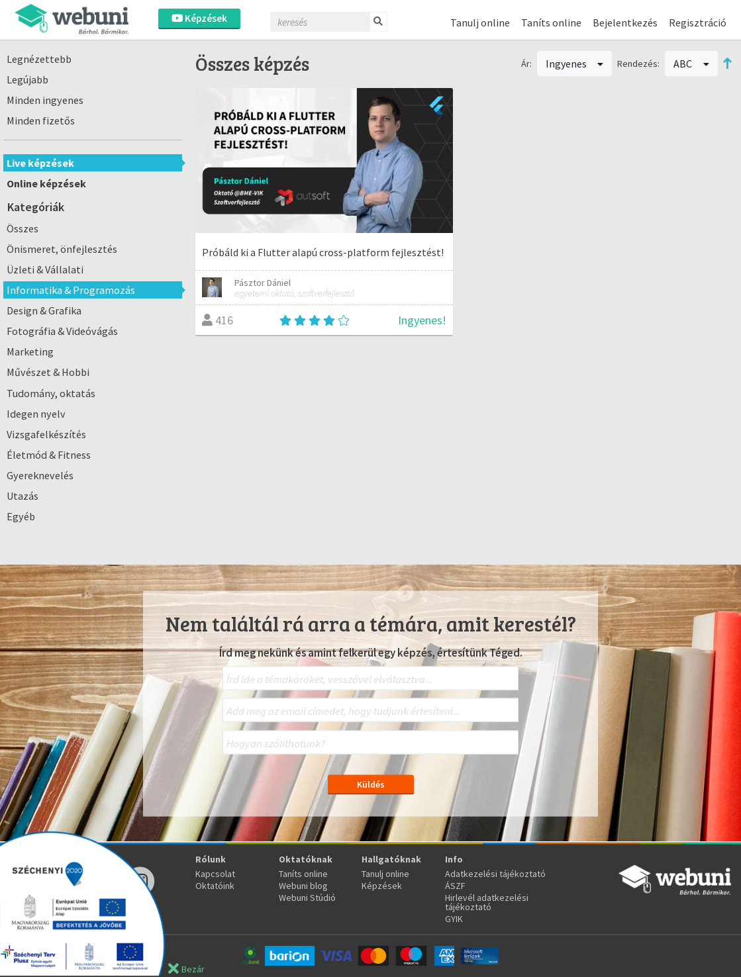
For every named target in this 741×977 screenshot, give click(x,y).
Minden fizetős (41, 120)
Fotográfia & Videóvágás (62, 331)
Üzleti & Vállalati (45, 269)
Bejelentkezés (625, 22)
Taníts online (551, 22)
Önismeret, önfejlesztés (62, 249)
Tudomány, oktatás (51, 393)
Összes (22, 228)
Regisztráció (697, 22)
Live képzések (40, 162)
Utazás (22, 495)
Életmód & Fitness (49, 454)
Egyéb (21, 516)
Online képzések (46, 183)
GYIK (454, 919)
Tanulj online (480, 22)
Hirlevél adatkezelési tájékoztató (486, 902)
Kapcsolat (215, 874)
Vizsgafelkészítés (46, 434)
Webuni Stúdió (307, 898)
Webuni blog (303, 886)
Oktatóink (214, 886)
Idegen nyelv (36, 413)
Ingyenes (575, 63)
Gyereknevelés (40, 475)
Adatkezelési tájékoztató (495, 874)
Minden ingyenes (45, 100)
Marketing (30, 351)
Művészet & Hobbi (48, 372)
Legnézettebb (39, 59)
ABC (691, 63)
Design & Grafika (44, 310)
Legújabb (27, 79)
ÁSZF (455, 886)
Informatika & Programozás (71, 290)
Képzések (199, 18)
